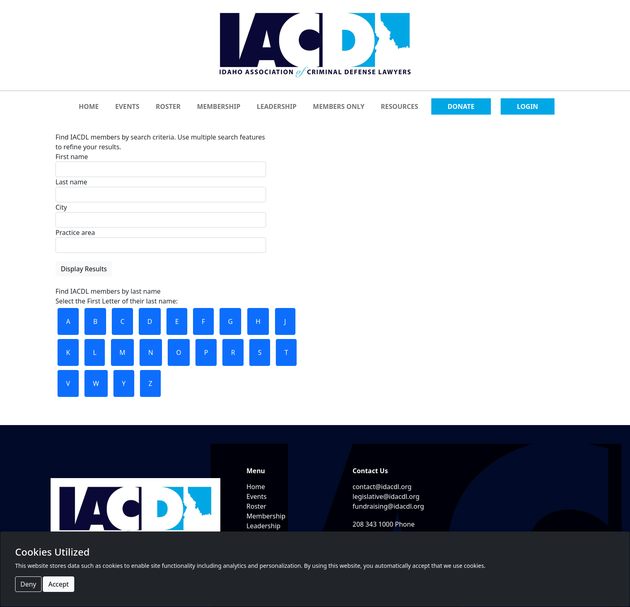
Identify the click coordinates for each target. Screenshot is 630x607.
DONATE (461, 106)
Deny (28, 584)
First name (71, 156)
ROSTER (168, 106)
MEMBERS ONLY (338, 106)
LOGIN (527, 106)
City (61, 207)
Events (256, 496)
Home (255, 486)
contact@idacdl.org (382, 486)
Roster (256, 506)
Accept (58, 584)
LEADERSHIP (276, 106)
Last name (71, 181)
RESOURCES (399, 106)
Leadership (263, 525)
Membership (266, 516)
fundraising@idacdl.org (388, 506)
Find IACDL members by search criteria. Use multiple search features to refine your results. (160, 205)
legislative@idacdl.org (386, 496)
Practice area (75, 232)
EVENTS (127, 106)
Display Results (84, 268)
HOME (89, 106)
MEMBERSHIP (218, 106)
